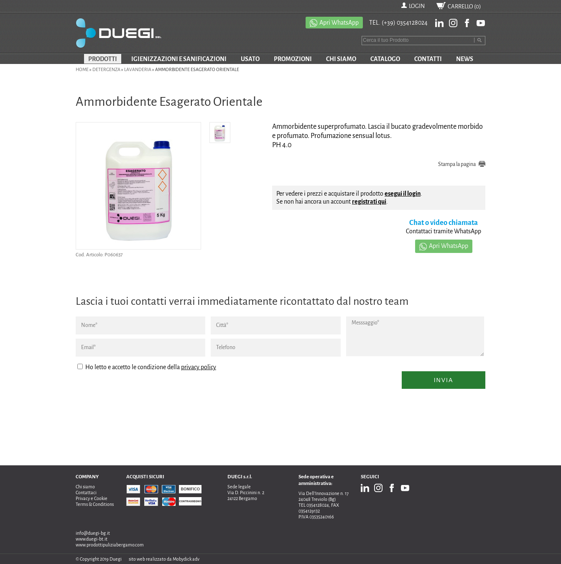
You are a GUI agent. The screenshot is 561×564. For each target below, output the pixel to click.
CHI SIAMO (341, 59)
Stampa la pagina (457, 164)
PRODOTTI (102, 59)
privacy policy (198, 367)
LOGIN (417, 6)
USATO (250, 59)
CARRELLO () (464, 6)
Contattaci (86, 492)
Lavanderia (137, 69)
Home (82, 69)
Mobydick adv (186, 558)
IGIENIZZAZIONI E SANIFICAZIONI (179, 59)
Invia (444, 380)
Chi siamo (85, 486)
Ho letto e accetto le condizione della (146, 367)
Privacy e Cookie (91, 498)
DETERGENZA (106, 69)
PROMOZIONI (293, 59)
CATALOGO (385, 59)
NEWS (464, 59)
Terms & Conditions (95, 504)
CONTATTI (428, 59)
